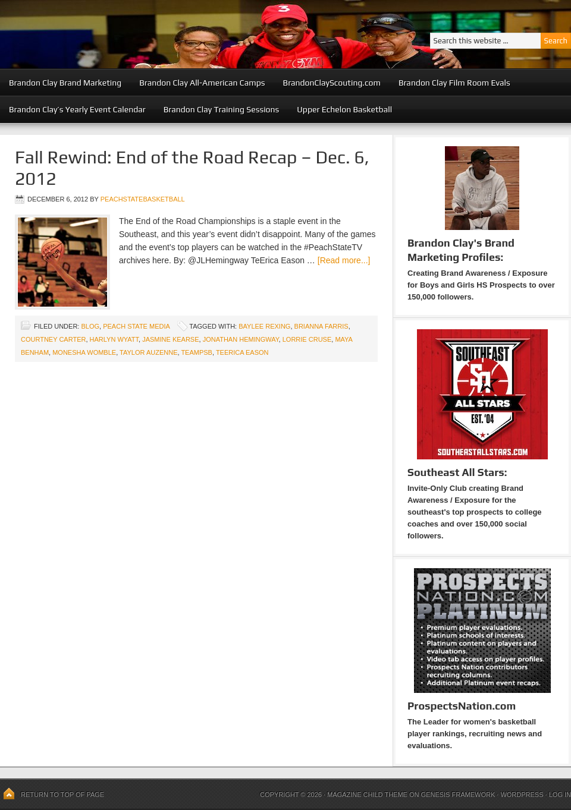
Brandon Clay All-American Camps (202, 82)
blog (90, 326)
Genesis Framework (458, 794)
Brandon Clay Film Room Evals (454, 82)
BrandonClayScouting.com (332, 82)
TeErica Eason (242, 352)
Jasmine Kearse (170, 339)
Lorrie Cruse (307, 339)
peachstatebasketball (143, 199)
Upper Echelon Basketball (344, 109)
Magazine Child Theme (367, 794)
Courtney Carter (53, 339)
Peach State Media (136, 326)
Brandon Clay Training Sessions (222, 109)
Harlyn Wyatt (114, 339)
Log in (560, 794)
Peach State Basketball (145, 34)
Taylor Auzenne (148, 352)
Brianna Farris (321, 326)
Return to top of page (62, 794)
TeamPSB (196, 352)
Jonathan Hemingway (241, 339)
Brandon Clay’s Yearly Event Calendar (77, 109)
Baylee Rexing (264, 326)
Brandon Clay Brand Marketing (65, 82)
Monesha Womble (84, 352)
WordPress (521, 794)
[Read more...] (344, 260)
